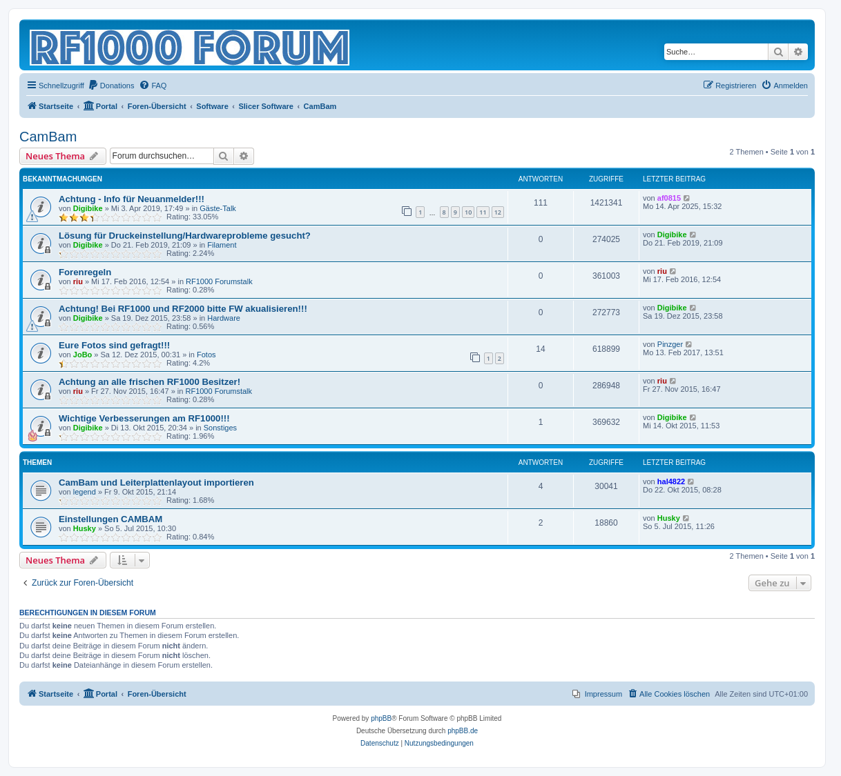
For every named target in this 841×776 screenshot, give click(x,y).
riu (78, 281)
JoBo (83, 354)
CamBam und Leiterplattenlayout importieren (156, 482)
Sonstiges (220, 428)
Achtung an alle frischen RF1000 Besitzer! (149, 382)
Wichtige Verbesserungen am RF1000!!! (144, 418)
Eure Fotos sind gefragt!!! (114, 345)
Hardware (223, 318)
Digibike (88, 208)
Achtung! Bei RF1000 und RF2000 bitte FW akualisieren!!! (183, 309)
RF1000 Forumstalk (219, 281)
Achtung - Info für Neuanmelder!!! (131, 199)
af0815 (669, 198)
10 (468, 212)
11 (482, 212)
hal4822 (671, 481)
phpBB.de (462, 731)
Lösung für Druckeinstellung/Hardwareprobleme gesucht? (185, 235)
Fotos (206, 354)
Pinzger (670, 344)
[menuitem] (111, 85)
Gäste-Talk (218, 208)
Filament (221, 245)
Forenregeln (85, 272)
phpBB (381, 718)
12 (497, 212)
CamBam (48, 136)
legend (84, 492)
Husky (84, 528)
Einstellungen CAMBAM (110, 519)
